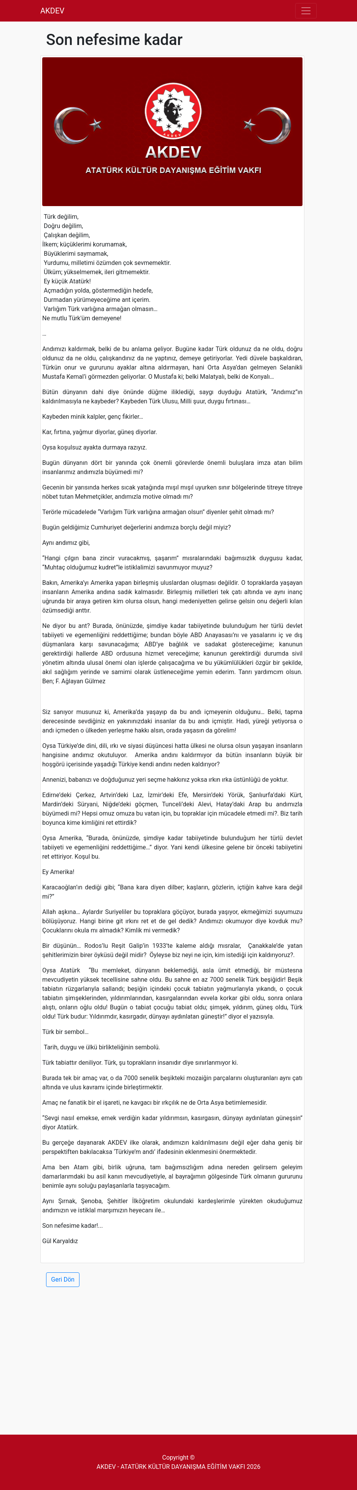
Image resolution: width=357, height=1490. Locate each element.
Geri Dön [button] (62, 1279)
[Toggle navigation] (306, 10)
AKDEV (52, 10)
